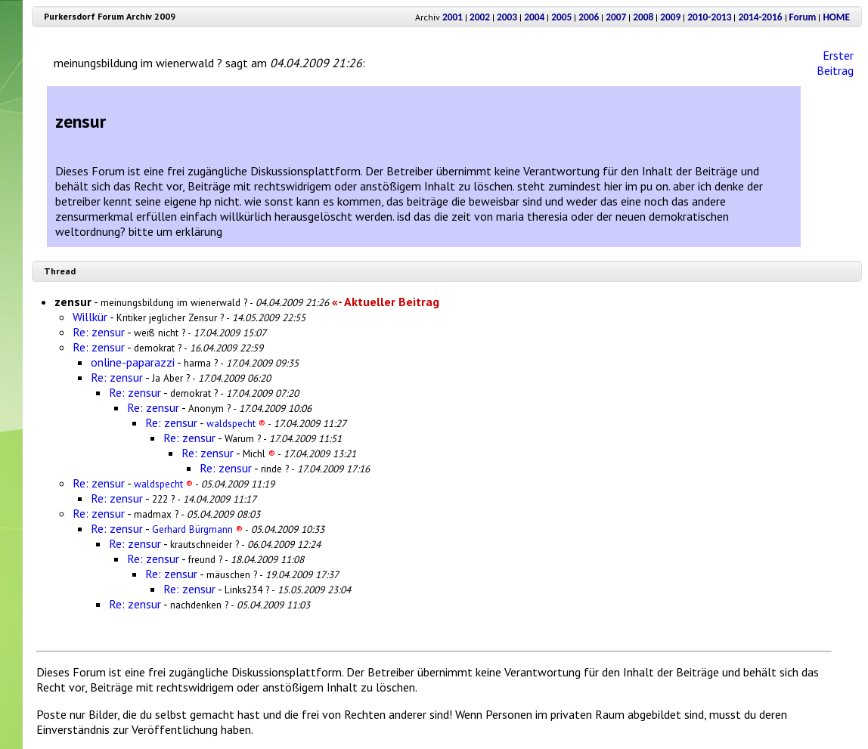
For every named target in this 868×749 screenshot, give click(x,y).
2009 (670, 17)
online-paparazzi (133, 362)
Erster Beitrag (835, 63)
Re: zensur (99, 331)
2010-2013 (709, 17)
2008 (643, 17)
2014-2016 (760, 17)
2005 (561, 17)
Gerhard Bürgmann (197, 529)
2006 (588, 17)
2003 (507, 17)
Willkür (90, 316)
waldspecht (235, 423)
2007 (616, 17)
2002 (480, 17)
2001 (452, 17)
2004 (534, 17)
